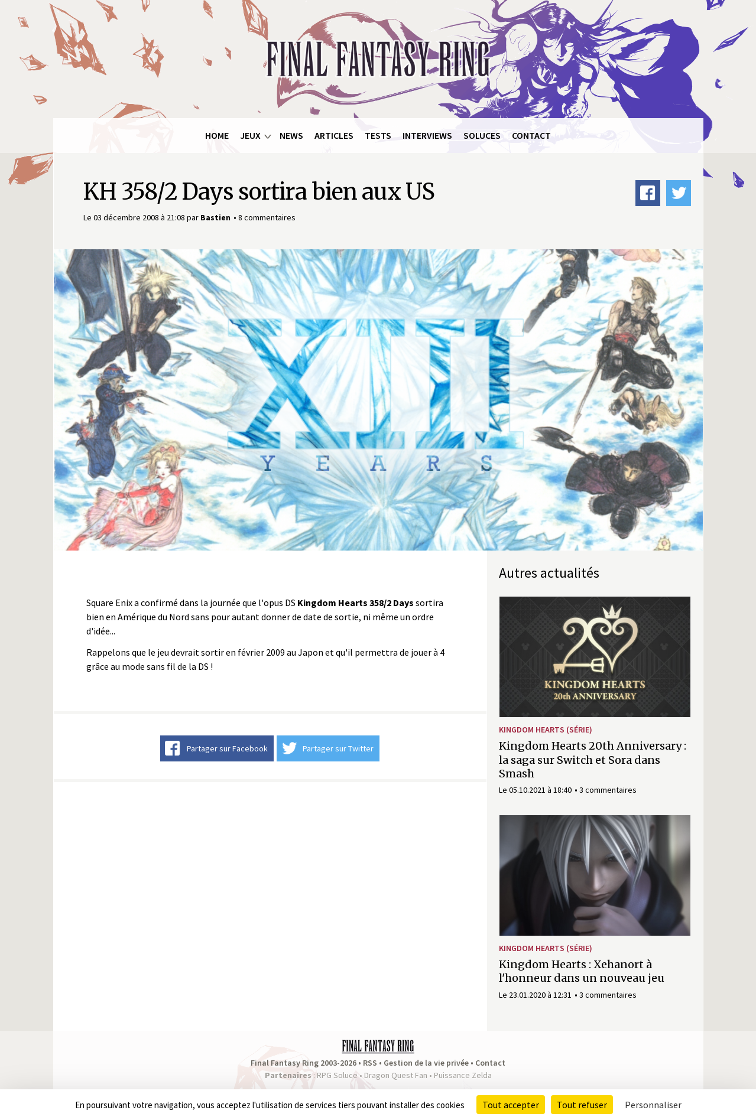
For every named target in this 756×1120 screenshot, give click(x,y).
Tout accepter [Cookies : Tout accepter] (510, 1105)
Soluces (482, 135)
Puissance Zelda (463, 1075)
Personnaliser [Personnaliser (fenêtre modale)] (653, 1105)
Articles (333, 135)
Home (217, 135)
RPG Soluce (337, 1075)
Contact (531, 135)
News (291, 135)
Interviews (427, 135)
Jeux (250, 135)
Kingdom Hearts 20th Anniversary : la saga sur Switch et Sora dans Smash (592, 759)
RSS (370, 1062)
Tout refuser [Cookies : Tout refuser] (582, 1105)
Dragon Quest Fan (395, 1075)
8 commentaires (267, 217)
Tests (378, 135)
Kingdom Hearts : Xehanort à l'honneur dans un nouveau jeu (581, 971)
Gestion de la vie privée (426, 1062)
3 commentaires (608, 789)
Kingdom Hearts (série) (545, 729)
